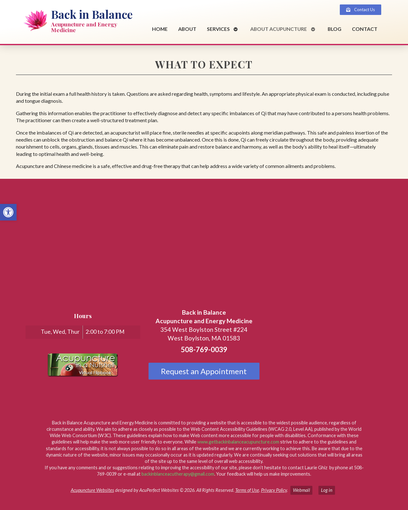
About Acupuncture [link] (278, 29)
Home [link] (160, 29)
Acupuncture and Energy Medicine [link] (84, 26)
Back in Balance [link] (92, 14)
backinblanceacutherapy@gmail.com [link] (178, 474)
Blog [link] (334, 29)
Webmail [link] (301, 490)
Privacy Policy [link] (274, 490)
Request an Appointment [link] (204, 371)
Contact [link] (364, 29)
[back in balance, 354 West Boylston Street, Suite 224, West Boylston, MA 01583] (204, 231)
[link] (8, 212)
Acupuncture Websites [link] (92, 490)
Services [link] (218, 29)
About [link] (187, 29)
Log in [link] (326, 490)
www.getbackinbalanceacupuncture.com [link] (238, 441)
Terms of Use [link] (247, 490)
